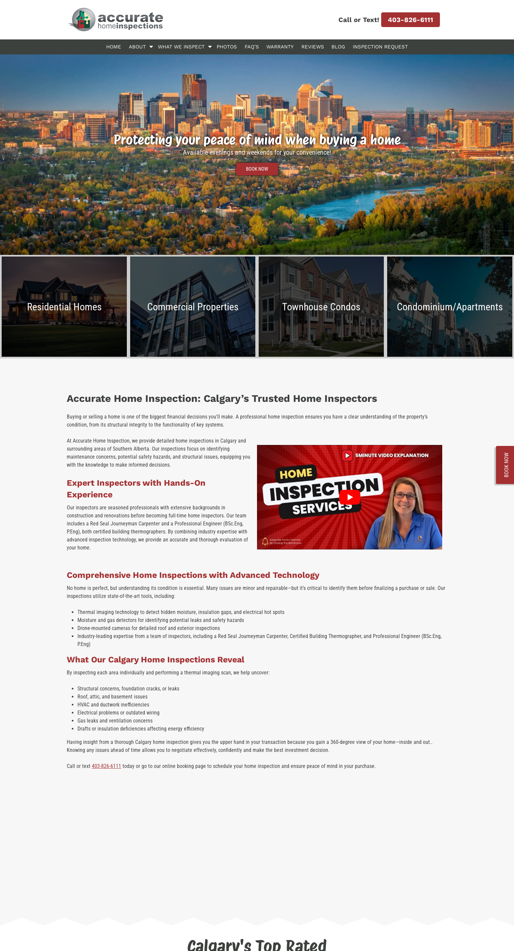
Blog (338, 47)
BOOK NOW (257, 169)
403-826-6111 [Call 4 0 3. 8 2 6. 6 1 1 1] (410, 20)
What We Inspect (181, 47)
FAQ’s (252, 47)
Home (113, 47)
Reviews (312, 47)
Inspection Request (380, 47)
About (137, 47)
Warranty (280, 47)
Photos (227, 47)
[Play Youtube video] (349, 497)
